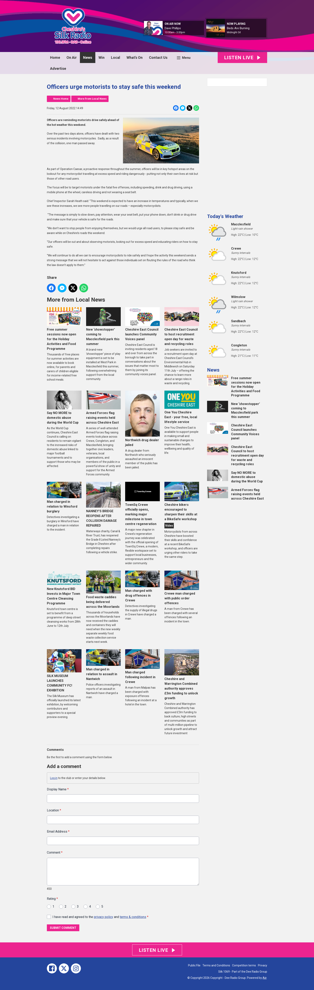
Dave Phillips (173, 28)
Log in (53, 778)
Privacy (262, 965)
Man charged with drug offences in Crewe (142, 586)
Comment (54, 852)
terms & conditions (133, 917)
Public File (194, 965)
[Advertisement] (237, 148)
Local (115, 57)
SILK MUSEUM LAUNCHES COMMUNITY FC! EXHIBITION (64, 670)
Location (54, 810)
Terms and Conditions (216, 965)
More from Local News (92, 98)
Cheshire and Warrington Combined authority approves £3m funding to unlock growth (181, 674)
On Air (71, 57)
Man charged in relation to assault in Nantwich (103, 665)
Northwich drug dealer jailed (142, 419)
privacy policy (103, 917)
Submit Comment (63, 927)
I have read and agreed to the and (100, 917)
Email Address (58, 831)
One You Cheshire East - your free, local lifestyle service (181, 407)
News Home (60, 98)
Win (102, 57)
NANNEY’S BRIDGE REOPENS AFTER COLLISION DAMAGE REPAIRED (103, 505)
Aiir (265, 977)
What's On (135, 57)
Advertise (58, 68)
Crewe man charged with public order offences (181, 588)
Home (55, 57)
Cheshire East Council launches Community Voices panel (142, 324)
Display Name (58, 789)
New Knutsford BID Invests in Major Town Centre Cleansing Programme (64, 588)
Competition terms (244, 965)
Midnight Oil (234, 32)
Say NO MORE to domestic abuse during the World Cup (64, 407)
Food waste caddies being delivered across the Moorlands (103, 590)
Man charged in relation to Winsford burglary (64, 497)
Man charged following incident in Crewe (142, 666)
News (87, 57)
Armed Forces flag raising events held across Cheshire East (103, 407)
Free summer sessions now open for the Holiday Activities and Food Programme (64, 329)
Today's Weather (225, 216)
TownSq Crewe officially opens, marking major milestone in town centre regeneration (142, 504)
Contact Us (158, 57)
